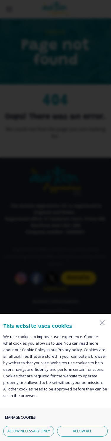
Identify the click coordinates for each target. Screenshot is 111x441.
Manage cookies (20, 424)
